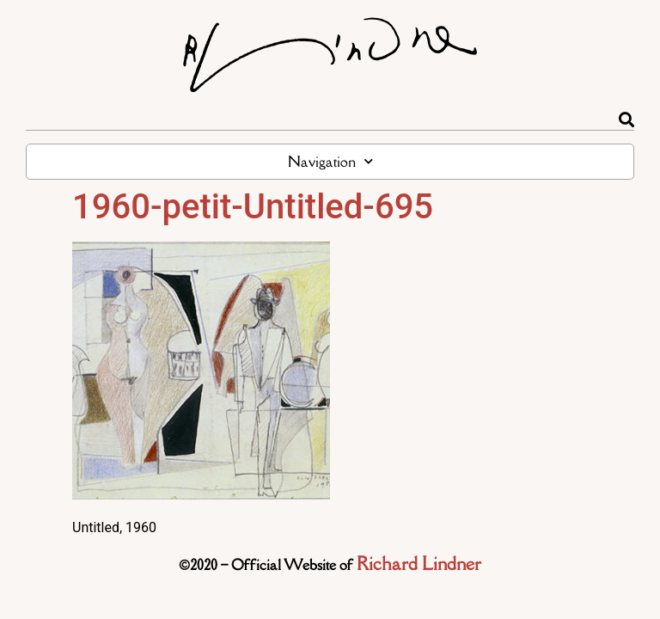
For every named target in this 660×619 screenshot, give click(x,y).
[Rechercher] (626, 119)
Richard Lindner (419, 563)
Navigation (330, 161)
